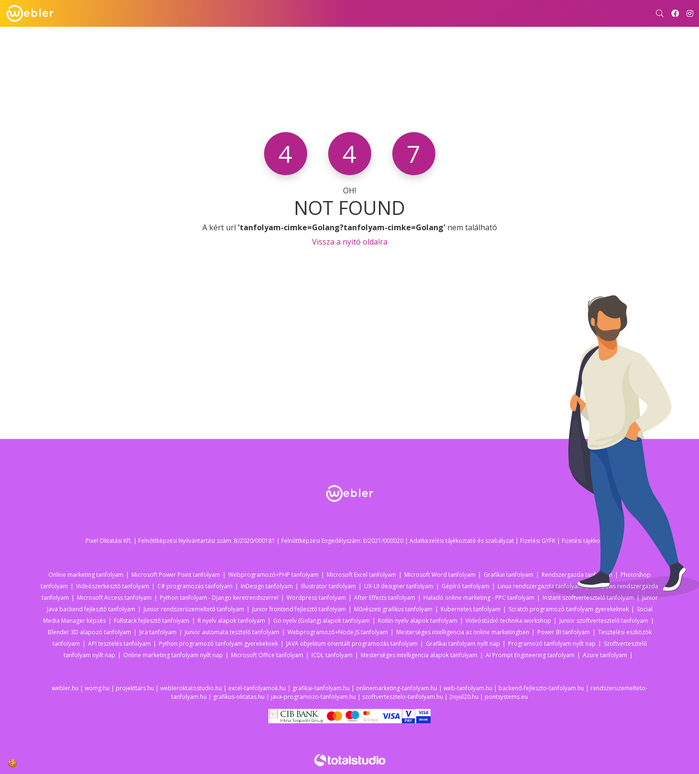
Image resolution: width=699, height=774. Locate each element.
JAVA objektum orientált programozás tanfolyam (352, 643)
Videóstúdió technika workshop (508, 621)
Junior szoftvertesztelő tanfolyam (603, 621)
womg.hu (97, 688)
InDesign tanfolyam (267, 586)
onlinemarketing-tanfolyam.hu (396, 688)
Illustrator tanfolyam (328, 586)
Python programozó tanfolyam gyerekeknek (218, 643)
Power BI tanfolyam (563, 632)
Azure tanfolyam (605, 655)
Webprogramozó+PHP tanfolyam (273, 575)
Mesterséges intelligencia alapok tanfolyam (419, 655)
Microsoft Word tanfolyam (440, 575)
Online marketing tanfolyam (85, 575)
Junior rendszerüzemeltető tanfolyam (194, 609)
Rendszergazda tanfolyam (577, 575)
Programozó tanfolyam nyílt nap (552, 643)
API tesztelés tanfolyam (119, 643)
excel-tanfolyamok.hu (257, 688)
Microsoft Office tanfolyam (267, 655)
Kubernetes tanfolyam (470, 609)
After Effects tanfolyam (384, 598)
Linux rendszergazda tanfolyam (540, 586)
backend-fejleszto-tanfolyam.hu (541, 688)
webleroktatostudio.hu (191, 688)
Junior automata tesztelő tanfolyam (232, 632)
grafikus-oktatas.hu (239, 697)
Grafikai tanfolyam (508, 575)
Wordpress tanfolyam (316, 598)
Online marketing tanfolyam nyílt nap (173, 655)
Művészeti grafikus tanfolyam (393, 609)
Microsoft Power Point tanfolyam (176, 575)
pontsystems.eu (506, 697)
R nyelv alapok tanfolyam (231, 621)
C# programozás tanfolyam (195, 586)
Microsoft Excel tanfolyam (361, 575)
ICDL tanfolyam (332, 655)
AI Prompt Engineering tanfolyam (530, 655)
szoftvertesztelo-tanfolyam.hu (402, 697)
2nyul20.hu (463, 697)
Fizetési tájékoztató (588, 541)
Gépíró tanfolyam (465, 586)
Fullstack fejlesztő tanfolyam (151, 621)
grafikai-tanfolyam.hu (321, 688)
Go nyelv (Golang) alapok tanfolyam (321, 621)
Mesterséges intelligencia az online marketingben (462, 632)
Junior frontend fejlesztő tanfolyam (299, 609)
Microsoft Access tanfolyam (114, 598)
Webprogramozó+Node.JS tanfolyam (338, 632)
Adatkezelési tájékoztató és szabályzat (462, 541)
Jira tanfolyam (158, 632)
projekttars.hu (135, 688)
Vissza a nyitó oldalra (350, 241)
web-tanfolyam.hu (468, 688)
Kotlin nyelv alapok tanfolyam (417, 621)
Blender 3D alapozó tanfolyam (89, 632)
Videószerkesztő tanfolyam (112, 586)
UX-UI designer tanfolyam (398, 586)
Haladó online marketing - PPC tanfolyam (478, 598)
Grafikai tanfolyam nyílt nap (463, 643)
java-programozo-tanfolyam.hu (313, 697)
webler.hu (65, 688)
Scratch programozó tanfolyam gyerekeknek (569, 609)
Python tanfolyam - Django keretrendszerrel (219, 598)
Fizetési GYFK (537, 541)
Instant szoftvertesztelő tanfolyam (588, 598)
